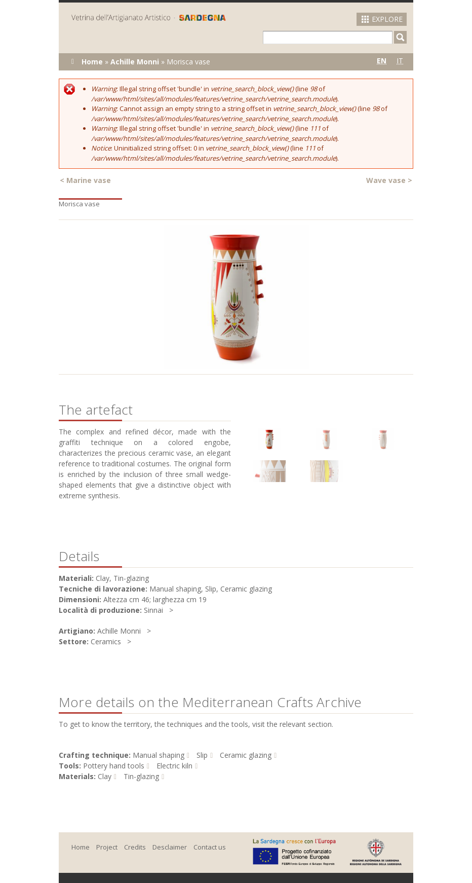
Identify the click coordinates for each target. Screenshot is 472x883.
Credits (135, 847)
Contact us (209, 847)
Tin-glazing (141, 776)
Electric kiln (174, 765)
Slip (202, 755)
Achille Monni (134, 61)
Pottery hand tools (113, 765)
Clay (104, 776)
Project (106, 847)
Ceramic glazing (245, 755)
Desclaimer (169, 847)
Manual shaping (158, 755)
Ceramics (106, 641)
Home (92, 61)
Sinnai (153, 610)
